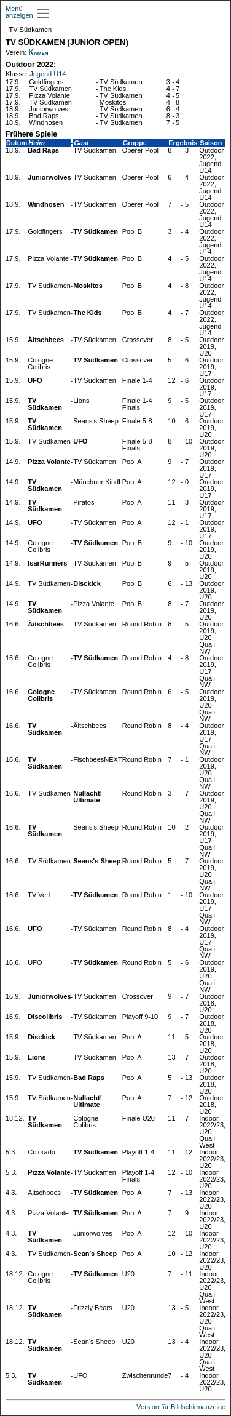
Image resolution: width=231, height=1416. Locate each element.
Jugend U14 (47, 74)
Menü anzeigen (19, 12)
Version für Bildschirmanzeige (180, 1406)
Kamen (38, 52)
